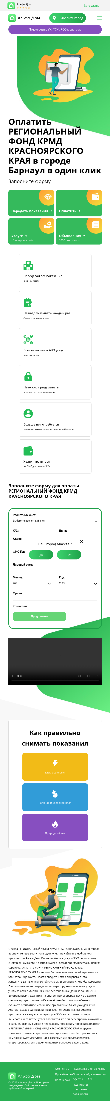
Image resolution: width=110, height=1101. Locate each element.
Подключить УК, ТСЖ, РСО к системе (55, 29)
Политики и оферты (80, 1077)
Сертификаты (96, 1068)
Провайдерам (64, 1074)
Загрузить (91, 6)
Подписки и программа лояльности (80, 1089)
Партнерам (62, 1080)
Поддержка (80, 1068)
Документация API (97, 1077)
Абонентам (62, 1068)
